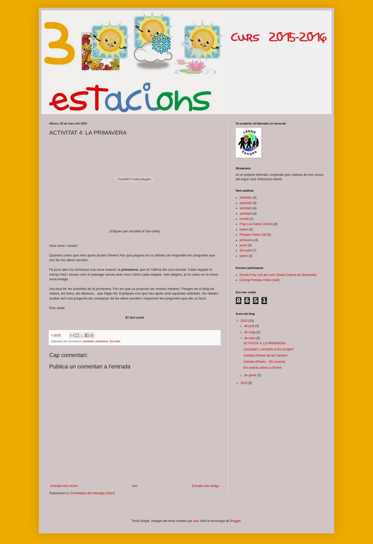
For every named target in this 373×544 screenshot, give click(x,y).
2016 (244, 321)
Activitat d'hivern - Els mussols (264, 362)
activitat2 (246, 203)
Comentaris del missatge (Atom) (92, 493)
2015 (244, 383)
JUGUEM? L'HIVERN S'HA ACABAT (268, 349)
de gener (250, 375)
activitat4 (88, 341)
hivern (244, 229)
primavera (101, 341)
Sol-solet (114, 341)
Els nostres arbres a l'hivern (262, 367)
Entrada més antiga (205, 486)
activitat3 (246, 208)
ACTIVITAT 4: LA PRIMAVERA (264, 343)
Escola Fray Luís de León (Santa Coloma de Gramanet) (278, 275)
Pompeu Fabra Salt (253, 234)
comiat (244, 219)
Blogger (235, 521)
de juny (249, 326)
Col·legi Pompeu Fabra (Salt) (260, 280)
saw (196, 521)
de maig (250, 332)
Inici (135, 486)
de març (250, 338)
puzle (243, 245)
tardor (244, 256)
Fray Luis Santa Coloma (256, 224)
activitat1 (246, 197)
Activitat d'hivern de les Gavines (265, 355)
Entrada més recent (64, 486)
